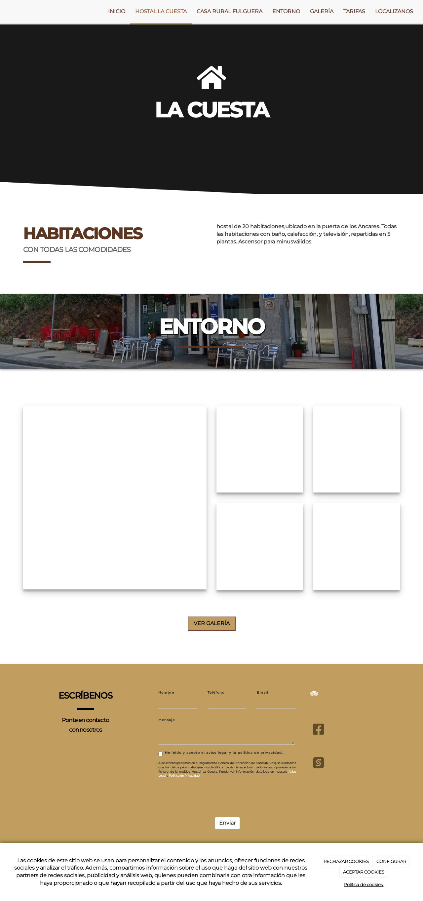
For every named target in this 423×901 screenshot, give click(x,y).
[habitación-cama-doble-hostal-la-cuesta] (259, 446)
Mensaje (166, 717)
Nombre (166, 690)
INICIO (116, 11)
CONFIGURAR (391, 861)
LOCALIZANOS (394, 11)
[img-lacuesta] (115, 495)
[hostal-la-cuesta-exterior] (356, 446)
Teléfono (216, 690)
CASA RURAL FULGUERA (229, 11)
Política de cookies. (364, 884)
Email (262, 690)
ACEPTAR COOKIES (363, 872)
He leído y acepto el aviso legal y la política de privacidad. (220, 751)
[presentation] (208, 793)
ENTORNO (286, 11)
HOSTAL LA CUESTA (161, 11)
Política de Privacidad (184, 773)
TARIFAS (354, 11)
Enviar (227, 820)
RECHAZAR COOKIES (346, 861)
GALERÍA (321, 11)
